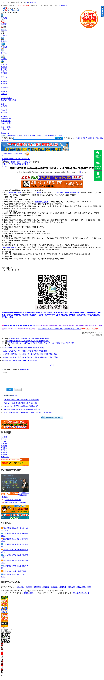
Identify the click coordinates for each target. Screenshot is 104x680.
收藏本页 (99, 335)
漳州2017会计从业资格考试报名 (14, 571)
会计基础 (4, 94)
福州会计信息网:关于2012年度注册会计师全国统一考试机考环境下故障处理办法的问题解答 (40, 343)
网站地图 (45, 587)
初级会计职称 (6, 123)
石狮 (29, 135)
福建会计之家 (16, 162)
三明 (47, 135)
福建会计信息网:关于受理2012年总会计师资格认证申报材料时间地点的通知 (30, 357)
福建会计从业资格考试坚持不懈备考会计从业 (20, 403)
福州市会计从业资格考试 (40, 339)
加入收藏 (4, 69)
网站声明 (37, 587)
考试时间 (4, 439)
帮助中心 (4, 71)
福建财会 (38, 192)
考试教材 (4, 450)
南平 (51, 135)
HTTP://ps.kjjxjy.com (9, 247)
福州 (15, 135)
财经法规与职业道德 (8, 100)
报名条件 (4, 441)
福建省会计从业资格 (14, 192)
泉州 (18, 135)
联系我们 (54, 587)
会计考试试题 (98, 138)
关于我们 (20, 587)
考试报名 (4, 73)
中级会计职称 (6, 127)
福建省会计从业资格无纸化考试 (67, 192)
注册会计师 (5, 129)
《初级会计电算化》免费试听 (15, 502)
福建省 (10, 135)
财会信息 (4, 81)
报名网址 (4, 444)
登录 (26, 2)
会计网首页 (63, 5)
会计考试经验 (6, 119)
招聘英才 (71, 587)
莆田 (40, 135)
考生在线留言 (6, 121)
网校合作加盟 (81, 587)
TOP (89, 587)
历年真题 (4, 110)
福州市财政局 (14, 339)
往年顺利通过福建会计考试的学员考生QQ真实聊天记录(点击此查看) (59, 329)
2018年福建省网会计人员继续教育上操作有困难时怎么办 (28, 341)
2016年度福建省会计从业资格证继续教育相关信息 (22, 409)
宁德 (44, 135)
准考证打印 (5, 87)
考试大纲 (4, 77)
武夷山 (55, 135)
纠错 (92, 335)
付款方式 (29, 587)
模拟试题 (4, 106)
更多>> (15, 395)
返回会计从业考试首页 (53, 417)
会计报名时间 (77, 138)
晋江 (22, 135)
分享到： (52, 365)
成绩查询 (4, 83)
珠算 (2, 104)
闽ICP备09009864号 (80, 593)
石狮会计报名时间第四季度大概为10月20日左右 (20, 360)
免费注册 (33, 2)
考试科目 (4, 448)
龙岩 (36, 135)
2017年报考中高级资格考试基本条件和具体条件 (21, 406)
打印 (85, 172)
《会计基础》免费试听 (13, 500)
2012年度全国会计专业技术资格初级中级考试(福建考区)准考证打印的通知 (30, 354)
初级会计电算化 (6, 98)
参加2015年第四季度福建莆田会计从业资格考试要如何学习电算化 (28, 412)
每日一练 (4, 112)
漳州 (33, 135)
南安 (26, 135)
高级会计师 (5, 133)
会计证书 (4, 454)
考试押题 (4, 116)
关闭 (4, 628)
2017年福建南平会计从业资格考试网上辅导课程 (21, 400)
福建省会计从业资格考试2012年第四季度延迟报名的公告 (23, 348)
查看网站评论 (24, 369)
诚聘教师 (62, 587)
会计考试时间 (87, 138)
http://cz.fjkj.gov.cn (41, 202)
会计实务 (4, 91)
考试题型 (4, 446)
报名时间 (4, 437)
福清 (60, 135)
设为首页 (4, 67)
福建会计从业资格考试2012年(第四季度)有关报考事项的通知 (25, 351)
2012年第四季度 (25, 339)
